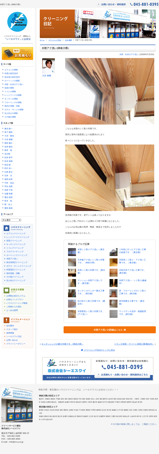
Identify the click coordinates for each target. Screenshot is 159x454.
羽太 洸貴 (8, 186)
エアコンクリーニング (15, 233)
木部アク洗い (12, 259)
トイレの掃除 (10, 91)
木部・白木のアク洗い (128, 54)
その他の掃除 (10, 117)
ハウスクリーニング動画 (16, 303)
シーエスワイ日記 (14, 336)
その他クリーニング (15, 277)
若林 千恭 (8, 190)
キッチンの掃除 (11, 99)
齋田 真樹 (8, 208)
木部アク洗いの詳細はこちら (110, 330)
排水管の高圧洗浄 (12, 77)
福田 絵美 (8, 179)
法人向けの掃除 (11, 113)
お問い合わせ (12, 340)
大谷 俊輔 (68, 40)
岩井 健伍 (8, 147)
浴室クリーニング (14, 241)
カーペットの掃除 (12, 81)
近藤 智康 (8, 194)
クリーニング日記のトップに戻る (98, 350)
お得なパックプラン (15, 299)
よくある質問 (12, 310)
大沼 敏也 (9, 136)
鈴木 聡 (8, 201)
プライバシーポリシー (15, 344)
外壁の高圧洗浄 (11, 73)
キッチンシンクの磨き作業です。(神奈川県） (62, 344)
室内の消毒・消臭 (12, 106)
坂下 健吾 (8, 132)
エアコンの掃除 (11, 70)
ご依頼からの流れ (14, 307)
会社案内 (10, 326)
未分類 (7, 154)
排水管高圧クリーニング (16, 262)
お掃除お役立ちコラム (15, 296)
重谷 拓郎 (8, 197)
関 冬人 (8, 204)
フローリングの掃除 (13, 102)
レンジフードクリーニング (17, 237)
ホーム (42, 40)
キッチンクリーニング (15, 244)
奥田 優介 (8, 143)
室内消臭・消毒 (13, 273)
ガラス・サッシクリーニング (18, 266)
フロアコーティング (15, 251)
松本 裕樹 (8, 161)
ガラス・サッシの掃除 (14, 110)
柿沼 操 (7, 165)
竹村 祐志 (9, 183)
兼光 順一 (8, 129)
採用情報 (10, 333)
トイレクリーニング (15, 248)
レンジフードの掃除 (13, 95)
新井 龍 (8, 150)
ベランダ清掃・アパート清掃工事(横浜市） (134, 344)
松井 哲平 (8, 157)
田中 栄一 (8, 168)
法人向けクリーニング (15, 280)
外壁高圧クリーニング (15, 270)
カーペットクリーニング (16, 255)
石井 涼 (8, 175)
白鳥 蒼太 (8, 172)
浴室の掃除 (9, 88)
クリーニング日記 (54, 40)
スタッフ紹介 (12, 329)
